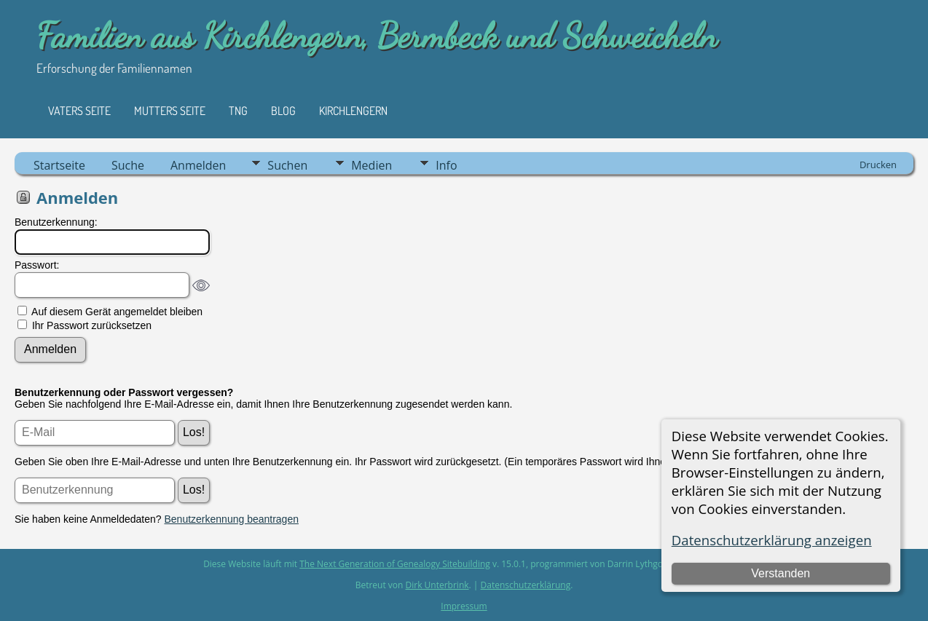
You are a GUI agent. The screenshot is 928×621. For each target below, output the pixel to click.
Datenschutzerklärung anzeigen (772, 540)
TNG (238, 110)
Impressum (464, 606)
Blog (283, 110)
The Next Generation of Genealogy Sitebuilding (394, 564)
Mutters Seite (169, 110)
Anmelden (198, 165)
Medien (371, 165)
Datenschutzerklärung (526, 585)
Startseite (59, 165)
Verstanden (780, 573)
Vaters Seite (79, 110)
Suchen (287, 165)
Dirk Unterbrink (437, 585)
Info (446, 165)
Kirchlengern (353, 110)
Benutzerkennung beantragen (232, 519)
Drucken (878, 164)
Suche (127, 165)
